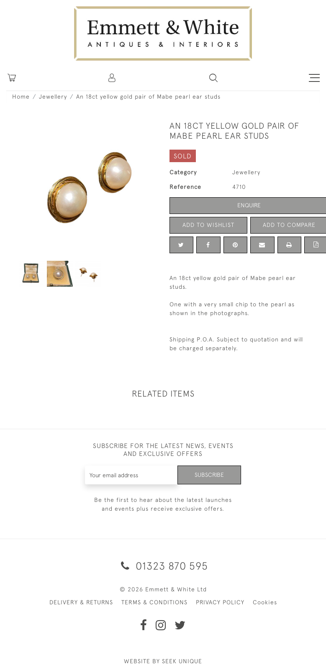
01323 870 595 (163, 566)
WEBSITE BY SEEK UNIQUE (163, 661)
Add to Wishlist (208, 224)
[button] (213, 77)
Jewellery (53, 96)
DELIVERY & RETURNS (81, 602)
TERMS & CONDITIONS (154, 602)
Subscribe (209, 474)
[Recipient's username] (131, 475)
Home (21, 96)
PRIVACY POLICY (220, 602)
